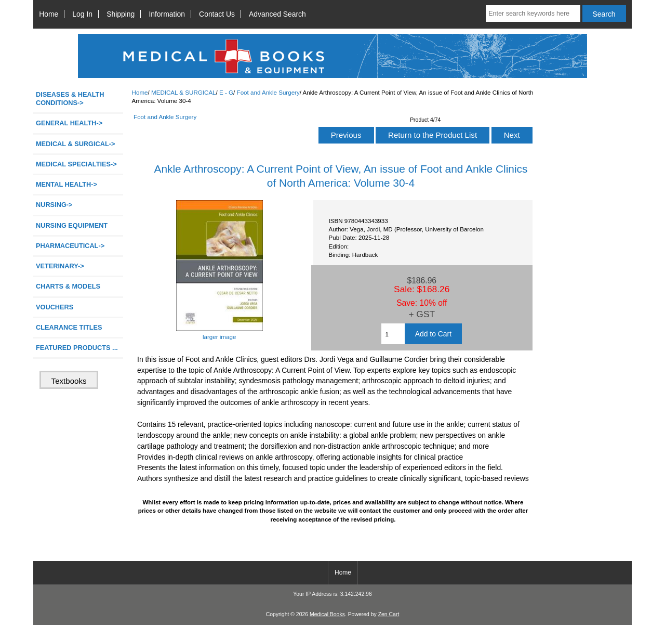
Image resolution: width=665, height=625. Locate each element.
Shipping (121, 14)
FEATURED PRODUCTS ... (77, 347)
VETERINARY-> (60, 266)
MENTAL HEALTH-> (66, 184)
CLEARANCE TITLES (69, 327)
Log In (82, 14)
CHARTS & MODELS (68, 286)
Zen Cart (389, 614)
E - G (226, 92)
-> (75, 144)
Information (167, 14)
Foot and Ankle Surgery (268, 92)
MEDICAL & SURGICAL (183, 92)
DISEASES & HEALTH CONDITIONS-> (70, 98)
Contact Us (217, 14)
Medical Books (327, 614)
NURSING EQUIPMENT (72, 225)
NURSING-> (54, 205)
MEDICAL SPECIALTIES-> (76, 164)
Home (48, 14)
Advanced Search (277, 14)
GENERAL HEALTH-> (69, 123)
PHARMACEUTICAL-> (70, 246)
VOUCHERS (54, 307)
